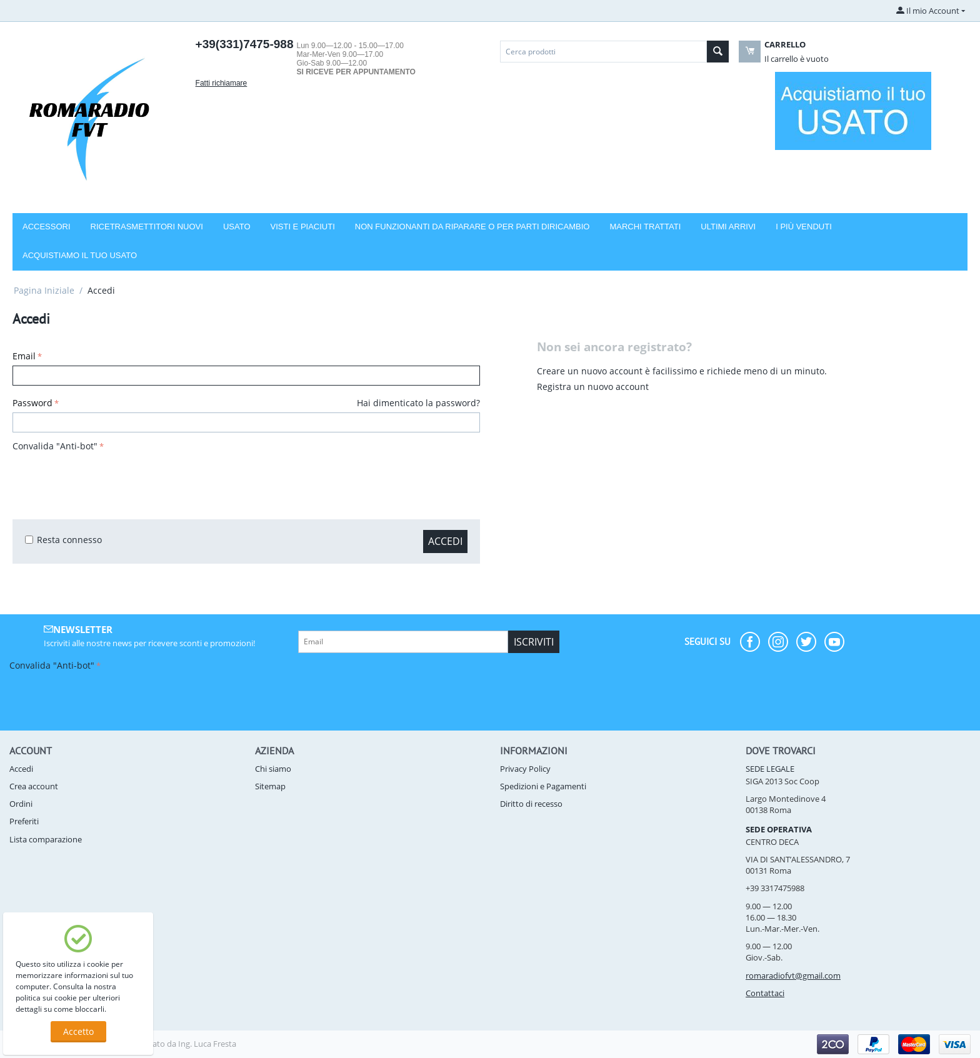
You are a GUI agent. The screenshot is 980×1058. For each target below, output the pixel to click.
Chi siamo (273, 768)
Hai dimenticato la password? (418, 403)
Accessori (46, 226)
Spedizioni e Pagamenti (543, 786)
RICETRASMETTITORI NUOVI (147, 226)
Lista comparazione (45, 839)
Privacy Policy (525, 768)
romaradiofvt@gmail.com (793, 975)
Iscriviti (534, 642)
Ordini (20, 803)
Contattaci (765, 993)
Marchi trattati (645, 226)
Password (32, 403)
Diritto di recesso (531, 803)
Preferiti (24, 821)
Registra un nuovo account (593, 386)
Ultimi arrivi (728, 226)
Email (24, 356)
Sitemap (270, 786)
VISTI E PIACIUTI (303, 226)
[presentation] (107, 479)
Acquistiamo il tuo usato (79, 255)
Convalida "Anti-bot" (55, 446)
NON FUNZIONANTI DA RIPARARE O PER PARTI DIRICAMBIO (472, 226)
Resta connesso (63, 540)
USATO (237, 226)
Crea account (33, 786)
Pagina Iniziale (44, 290)
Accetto (78, 1031)
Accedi (445, 541)
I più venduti (804, 226)
